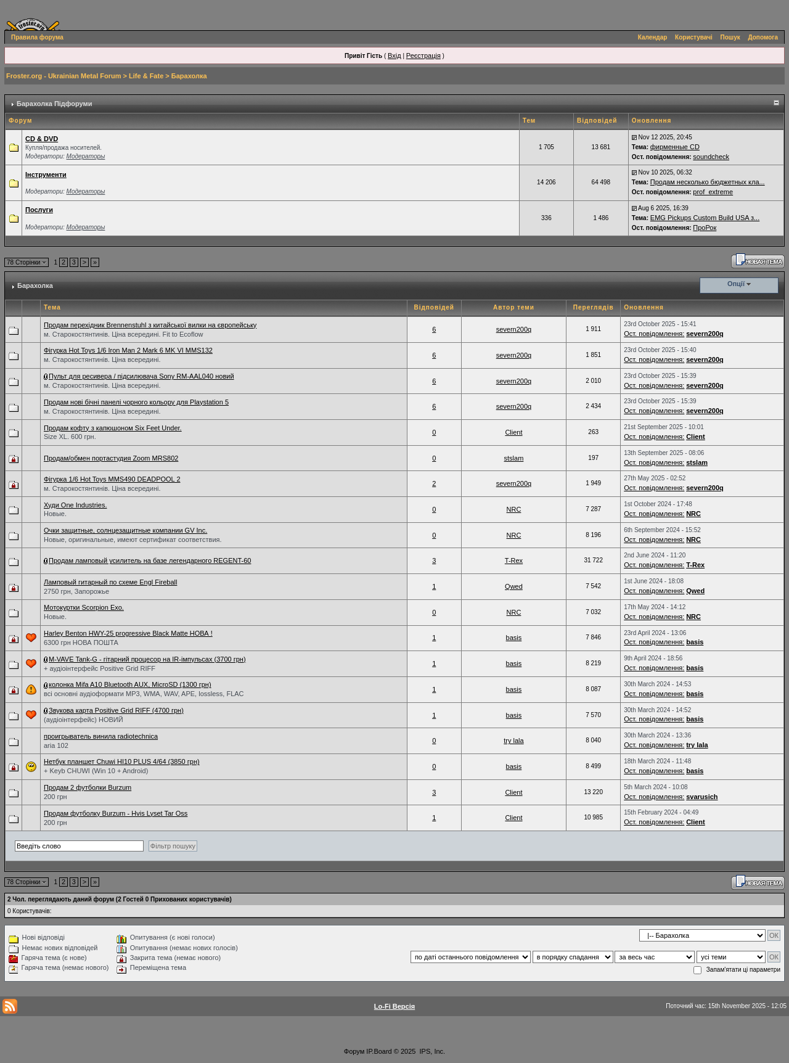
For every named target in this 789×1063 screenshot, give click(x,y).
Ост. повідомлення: (654, 333)
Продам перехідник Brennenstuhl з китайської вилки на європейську (150, 325)
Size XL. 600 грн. (70, 436)
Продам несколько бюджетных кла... (707, 182)
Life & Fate (146, 76)
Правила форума (37, 37)
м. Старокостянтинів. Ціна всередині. (102, 359)
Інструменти (46, 174)
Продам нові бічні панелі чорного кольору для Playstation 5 (136, 402)
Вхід (394, 55)
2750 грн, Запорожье (76, 591)
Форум (354, 1051)
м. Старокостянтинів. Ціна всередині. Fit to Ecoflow (123, 334)
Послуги (39, 209)
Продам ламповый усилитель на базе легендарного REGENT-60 (150, 560)
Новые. (55, 513)
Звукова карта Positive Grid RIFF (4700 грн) (116, 710)
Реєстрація (423, 55)
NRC (514, 509)
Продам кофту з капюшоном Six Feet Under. (113, 428)
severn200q (514, 329)
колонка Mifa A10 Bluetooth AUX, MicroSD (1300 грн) (130, 684)
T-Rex (514, 560)
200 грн (55, 796)
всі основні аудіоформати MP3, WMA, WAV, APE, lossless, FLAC (144, 693)
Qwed (514, 586)
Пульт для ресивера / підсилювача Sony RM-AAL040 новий (141, 376)
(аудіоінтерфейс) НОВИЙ (83, 719)
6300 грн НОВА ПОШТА (81, 642)
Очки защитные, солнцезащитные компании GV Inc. (125, 530)
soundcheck (711, 156)
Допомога (763, 37)
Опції (736, 283)
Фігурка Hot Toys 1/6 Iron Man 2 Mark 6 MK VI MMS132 (128, 350)
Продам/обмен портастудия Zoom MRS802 (111, 458)
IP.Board (378, 1051)
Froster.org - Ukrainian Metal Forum (63, 76)
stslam (514, 458)
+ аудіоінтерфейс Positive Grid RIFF (99, 668)
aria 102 (56, 745)
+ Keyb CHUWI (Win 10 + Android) (96, 770)
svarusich (701, 796)
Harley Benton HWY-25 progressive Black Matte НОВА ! (128, 633)
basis (514, 637)
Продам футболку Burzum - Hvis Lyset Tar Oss (115, 813)
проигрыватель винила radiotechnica (101, 736)
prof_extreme (713, 191)
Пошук (730, 37)
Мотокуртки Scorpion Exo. (84, 607)
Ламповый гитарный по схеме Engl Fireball (110, 582)
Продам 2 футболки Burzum (87, 787)
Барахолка (189, 76)
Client (513, 432)
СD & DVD (41, 138)
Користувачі (694, 37)
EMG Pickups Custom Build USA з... (704, 217)
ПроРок (704, 227)
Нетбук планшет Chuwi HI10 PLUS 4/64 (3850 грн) (122, 761)
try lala (513, 740)
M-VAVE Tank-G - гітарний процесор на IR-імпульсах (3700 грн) (147, 659)
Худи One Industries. (75, 505)
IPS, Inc (432, 1051)
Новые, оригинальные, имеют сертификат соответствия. (133, 539)
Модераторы (86, 156)
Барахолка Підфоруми (54, 103)
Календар (653, 37)
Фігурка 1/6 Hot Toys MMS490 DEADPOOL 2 (112, 479)
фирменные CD (675, 146)
